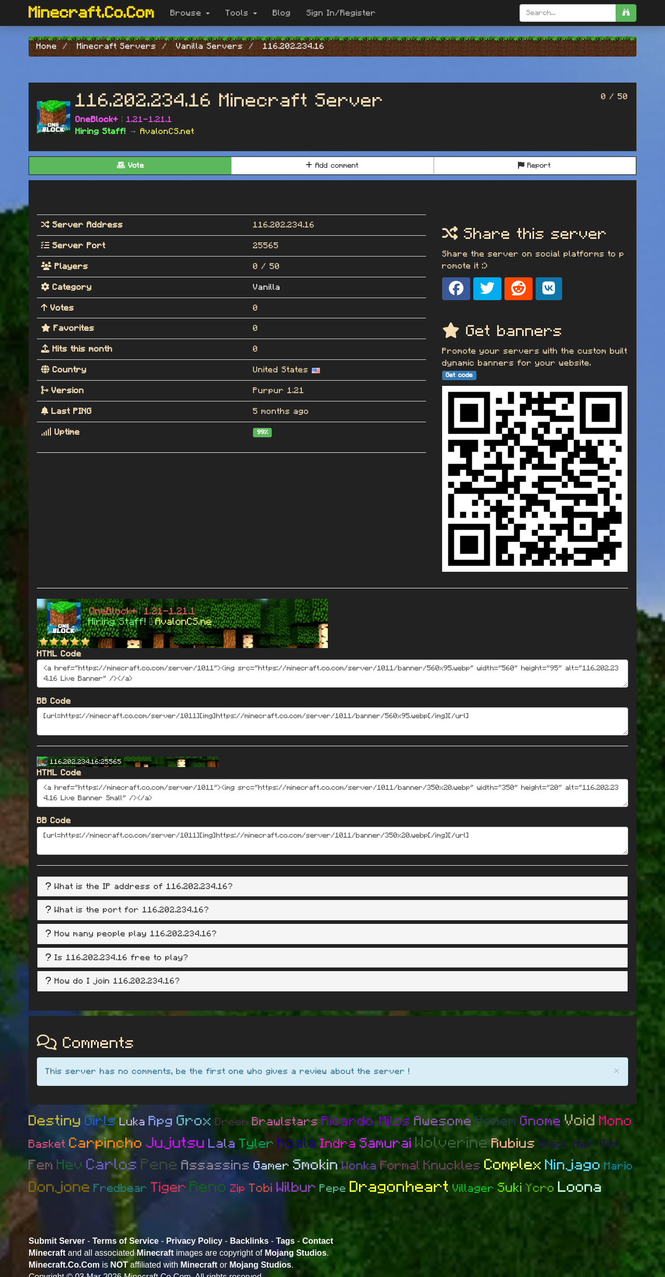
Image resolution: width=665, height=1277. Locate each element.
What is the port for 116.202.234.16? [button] (132, 910)
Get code (459, 375)
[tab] (332, 887)
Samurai (386, 1143)
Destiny (55, 1121)
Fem (41, 1165)
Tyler (256, 1143)
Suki (510, 1187)
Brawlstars (285, 1122)
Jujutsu (175, 1143)
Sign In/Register (341, 13)
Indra (338, 1143)
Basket (47, 1144)
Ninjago (573, 1165)
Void (580, 1120)
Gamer (272, 1166)
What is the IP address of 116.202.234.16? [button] (144, 886)
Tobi (261, 1188)
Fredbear (121, 1188)
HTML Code (59, 654)
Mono (615, 1121)
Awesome (443, 1121)
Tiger (169, 1187)
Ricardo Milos (366, 1121)
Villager (474, 1188)
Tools (241, 13)
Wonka (359, 1166)
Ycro (540, 1188)
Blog (282, 13)
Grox (194, 1121)
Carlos (112, 1165)
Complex (513, 1165)
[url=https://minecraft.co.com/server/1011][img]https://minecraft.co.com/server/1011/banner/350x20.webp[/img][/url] (332, 841)
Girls (100, 1121)
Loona (580, 1187)
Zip (238, 1188)
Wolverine (451, 1143)
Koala (297, 1143)
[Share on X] (487, 288)
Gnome (541, 1121)
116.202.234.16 (284, 225)
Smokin (316, 1165)
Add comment (332, 165)
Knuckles (452, 1165)
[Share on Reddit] (518, 288)
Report (534, 165)
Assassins (215, 1165)
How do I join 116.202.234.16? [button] (117, 981)
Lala (222, 1143)
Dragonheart (399, 1187)
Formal (400, 1166)
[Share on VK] (549, 288)
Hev (70, 1165)
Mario (618, 1166)
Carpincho (106, 1143)
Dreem (232, 1122)
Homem (496, 1121)
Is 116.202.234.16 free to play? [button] (122, 957)
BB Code (54, 701)
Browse (190, 13)
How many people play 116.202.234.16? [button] (136, 934)
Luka (132, 1121)
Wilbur (296, 1187)
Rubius (513, 1143)
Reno (208, 1187)
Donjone (59, 1187)
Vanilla (267, 287)
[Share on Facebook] (456, 288)
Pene (159, 1165)
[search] (626, 13)
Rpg (161, 1121)
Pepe (333, 1188)
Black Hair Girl (579, 1144)
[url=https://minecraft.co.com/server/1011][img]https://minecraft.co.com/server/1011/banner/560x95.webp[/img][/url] (332, 721)
